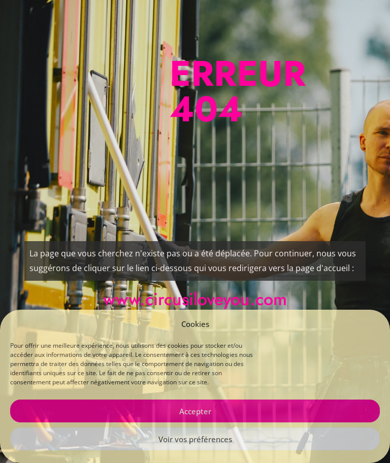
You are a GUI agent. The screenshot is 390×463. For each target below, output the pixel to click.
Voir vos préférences (195, 439)
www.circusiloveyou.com (195, 299)
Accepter (195, 411)
